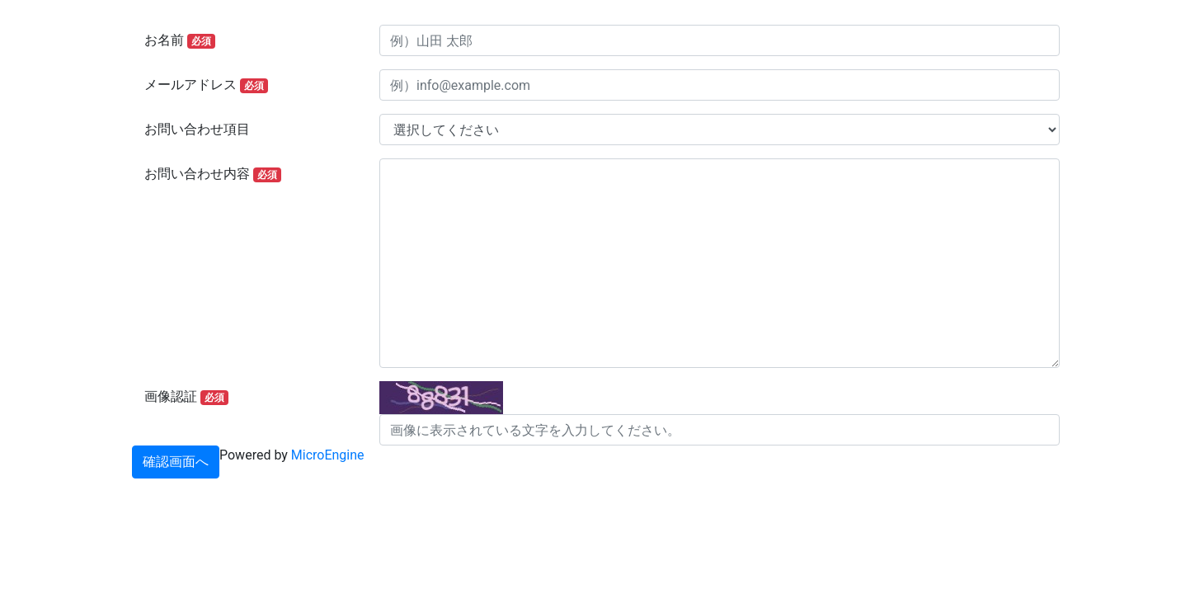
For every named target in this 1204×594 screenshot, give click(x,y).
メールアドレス (206, 85)
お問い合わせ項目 (197, 129)
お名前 (179, 40)
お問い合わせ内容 (212, 174)
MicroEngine (327, 455)
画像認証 (186, 397)
